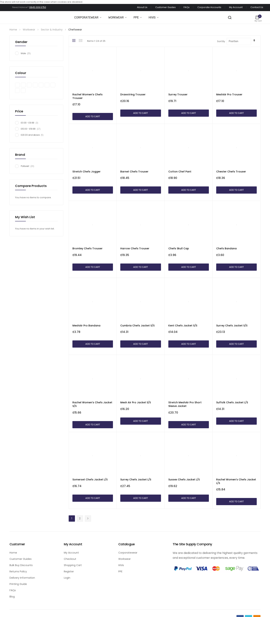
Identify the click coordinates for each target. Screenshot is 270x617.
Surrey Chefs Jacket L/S (135, 479)
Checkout (70, 559)
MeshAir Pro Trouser (229, 94)
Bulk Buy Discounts (21, 565)
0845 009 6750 (37, 7)
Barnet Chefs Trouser (134, 171)
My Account (236, 7)
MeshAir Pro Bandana (86, 325)
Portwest (28, 166)
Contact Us (256, 7)
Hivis (152, 17)
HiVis (121, 565)
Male (26, 53)
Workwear (116, 17)
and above (33, 134)
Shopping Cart (73, 565)
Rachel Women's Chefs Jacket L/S (236, 481)
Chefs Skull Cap (178, 248)
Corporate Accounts (209, 7)
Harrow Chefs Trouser (134, 248)
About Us (142, 7)
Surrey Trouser (178, 94)
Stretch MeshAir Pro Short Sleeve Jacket (185, 404)
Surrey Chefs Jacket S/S (231, 325)
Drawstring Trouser (133, 94)
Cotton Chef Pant (179, 171)
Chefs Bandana (226, 248)
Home (14, 29)
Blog (12, 596)
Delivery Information (22, 578)
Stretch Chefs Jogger (86, 171)
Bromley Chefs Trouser (87, 248)
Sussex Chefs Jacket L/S (184, 479)
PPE (136, 17)
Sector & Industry (52, 29)
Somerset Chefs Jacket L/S (90, 479)
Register (69, 571)
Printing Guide (18, 584)
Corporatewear (86, 17)
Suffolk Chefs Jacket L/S (232, 402)
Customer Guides (165, 7)
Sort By (221, 41)
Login (67, 578)
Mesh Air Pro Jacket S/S (135, 402)
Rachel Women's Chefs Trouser (87, 96)
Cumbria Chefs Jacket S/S (137, 325)
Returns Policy (18, 571)
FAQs (187, 7)
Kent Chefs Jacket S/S (182, 325)
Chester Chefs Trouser (231, 171)
